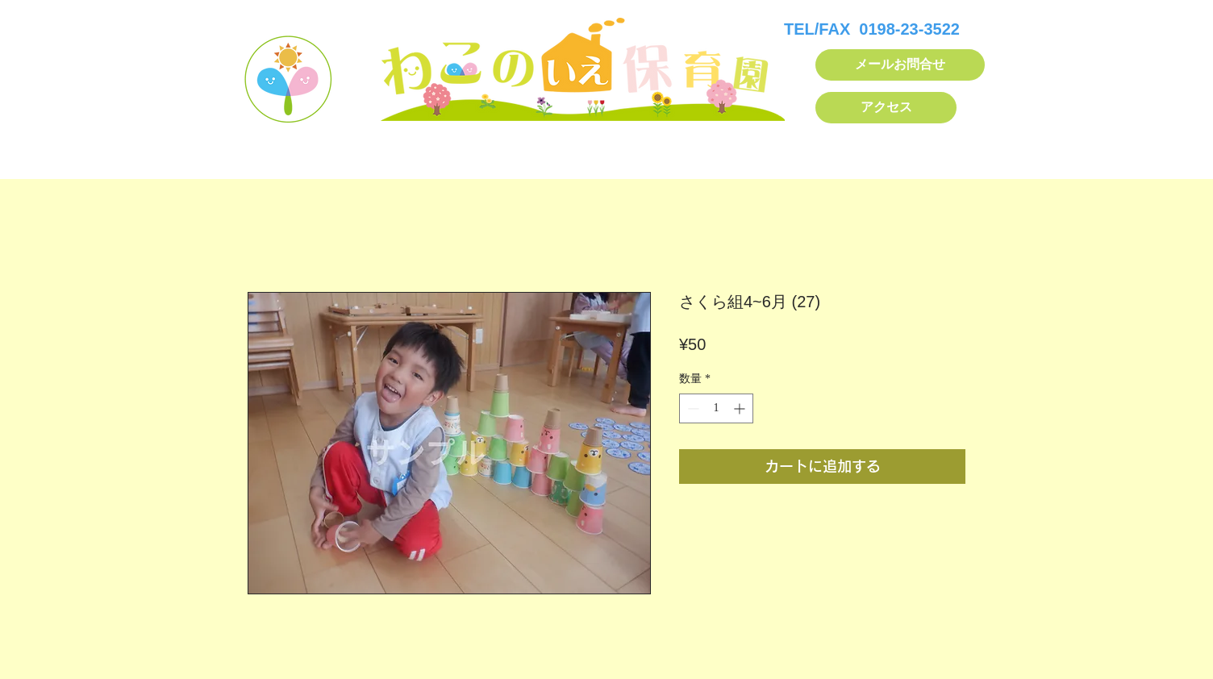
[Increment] (741, 408)
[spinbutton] (716, 408)
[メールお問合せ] (900, 65)
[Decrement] (692, 408)
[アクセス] (886, 107)
